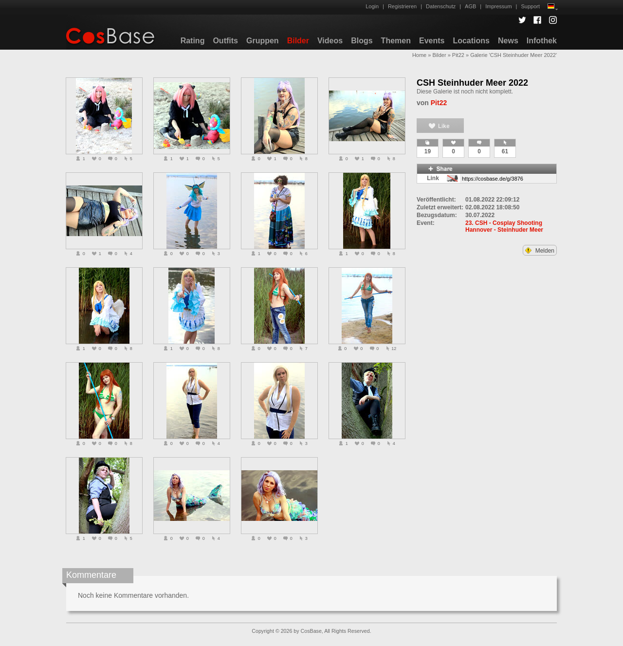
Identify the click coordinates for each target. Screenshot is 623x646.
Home (419, 55)
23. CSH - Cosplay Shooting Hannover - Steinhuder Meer (504, 226)
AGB (470, 6)
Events (431, 41)
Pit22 (458, 55)
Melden (539, 250)
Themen (396, 41)
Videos (330, 41)
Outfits (225, 41)
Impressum (498, 6)
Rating (193, 41)
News (508, 41)
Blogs (361, 41)
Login (372, 6)
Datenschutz (441, 6)
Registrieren (402, 6)
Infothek (542, 41)
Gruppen (262, 41)
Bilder (298, 41)
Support (530, 6)
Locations (471, 41)
